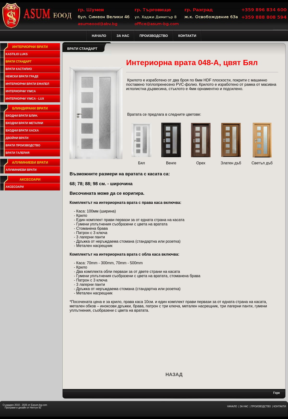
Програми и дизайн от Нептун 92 (23, 407)
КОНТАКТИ (279, 406)
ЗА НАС (244, 406)
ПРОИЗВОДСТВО (261, 406)
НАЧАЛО (232, 406)
